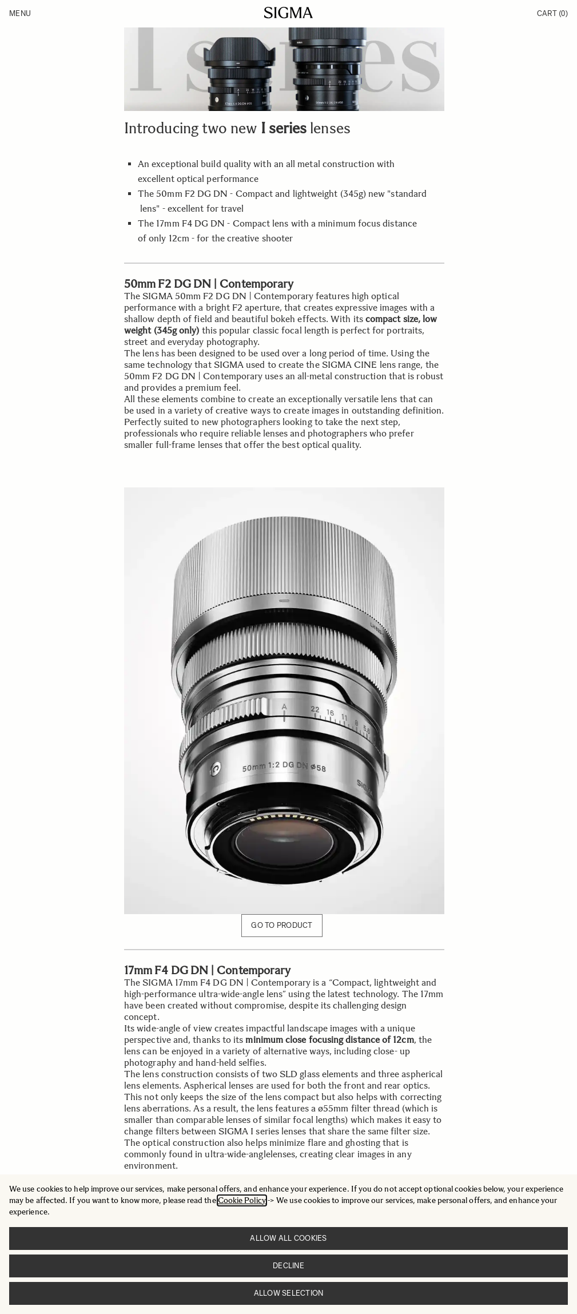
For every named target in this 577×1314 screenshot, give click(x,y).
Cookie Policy (242, 1200)
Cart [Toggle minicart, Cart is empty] (552, 13)
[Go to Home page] (288, 12)
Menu (20, 13)
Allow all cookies (288, 1238)
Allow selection (289, 1293)
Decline (288, 1265)
